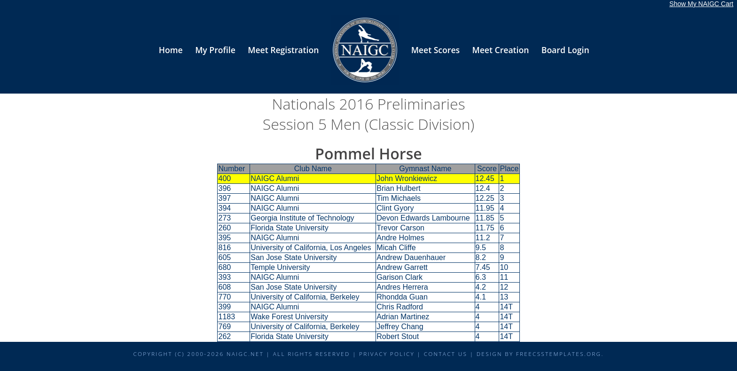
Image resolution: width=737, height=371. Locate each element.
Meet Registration (283, 49)
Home (171, 49)
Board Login (565, 49)
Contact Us (446, 353)
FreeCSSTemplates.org (559, 353)
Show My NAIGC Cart (701, 4)
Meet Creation (500, 49)
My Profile (215, 49)
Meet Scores (435, 49)
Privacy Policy (387, 353)
